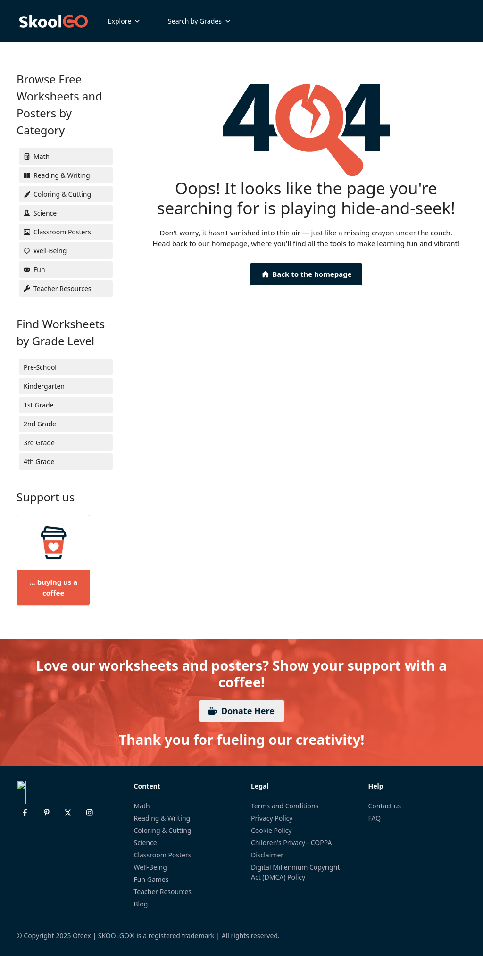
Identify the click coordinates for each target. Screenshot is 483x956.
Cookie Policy (271, 830)
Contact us (384, 805)
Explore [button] (124, 21)
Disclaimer (267, 854)
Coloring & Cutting (163, 830)
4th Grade (39, 461)
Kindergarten (44, 386)
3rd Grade (39, 442)
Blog (141, 903)
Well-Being (150, 867)
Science (145, 842)
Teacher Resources (163, 891)
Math (142, 805)
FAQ (374, 818)
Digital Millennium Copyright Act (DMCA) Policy (295, 872)
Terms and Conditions (284, 805)
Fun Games (151, 879)
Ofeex (82, 935)
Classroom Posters (163, 854)
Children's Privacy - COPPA (291, 842)
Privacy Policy (271, 818)
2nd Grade (40, 423)
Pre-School (40, 367)
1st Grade (38, 404)
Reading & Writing (162, 818)
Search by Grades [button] (199, 21)
